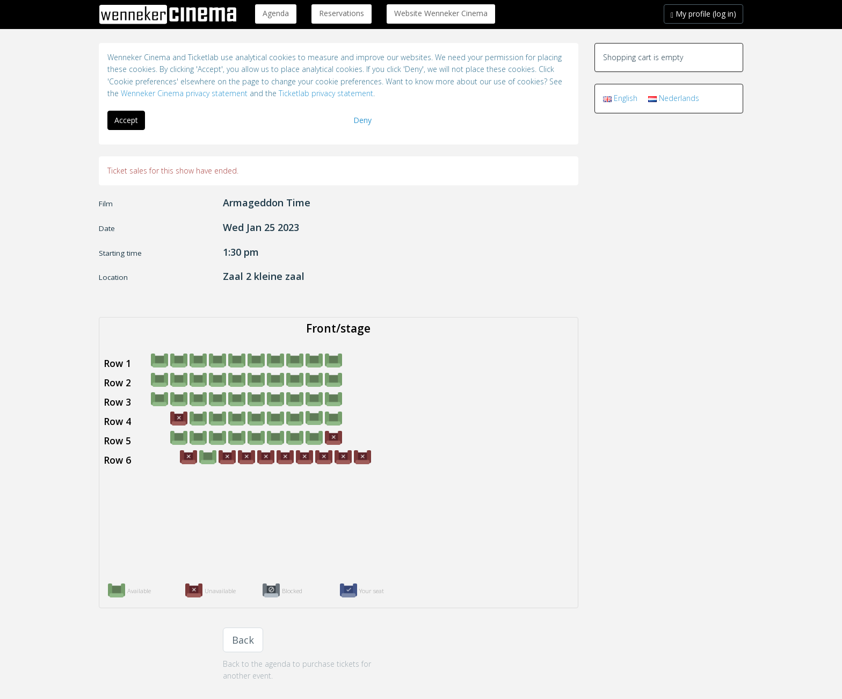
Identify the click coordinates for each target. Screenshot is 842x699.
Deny (362, 120)
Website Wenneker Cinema (441, 13)
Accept (126, 120)
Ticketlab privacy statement (326, 93)
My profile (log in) (703, 14)
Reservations (341, 13)
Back (243, 639)
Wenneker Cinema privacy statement (184, 93)
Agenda (276, 13)
